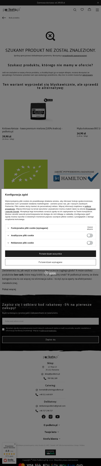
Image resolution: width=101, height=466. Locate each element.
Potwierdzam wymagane (50, 262)
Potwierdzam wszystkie (50, 254)
